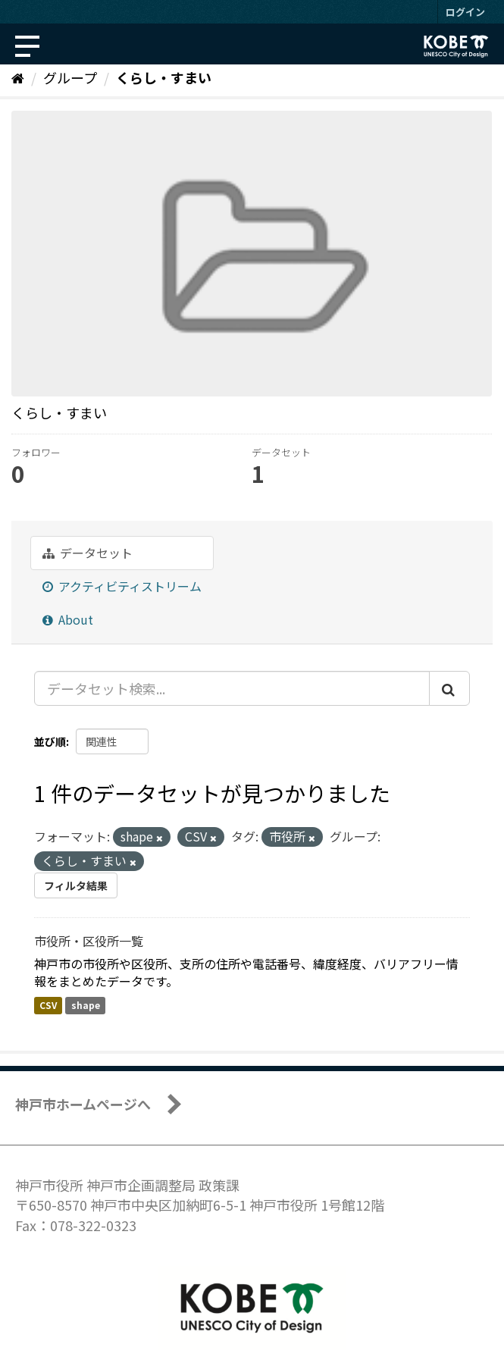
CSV (48, 1004)
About (67, 619)
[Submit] (449, 688)
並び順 (50, 741)
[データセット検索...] (232, 688)
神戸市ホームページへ (83, 1104)
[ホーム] (17, 77)
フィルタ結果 (76, 885)
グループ (70, 77)
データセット (87, 553)
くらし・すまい (163, 77)
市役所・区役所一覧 (88, 941)
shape (85, 1004)
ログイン (465, 12)
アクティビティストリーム (122, 586)
